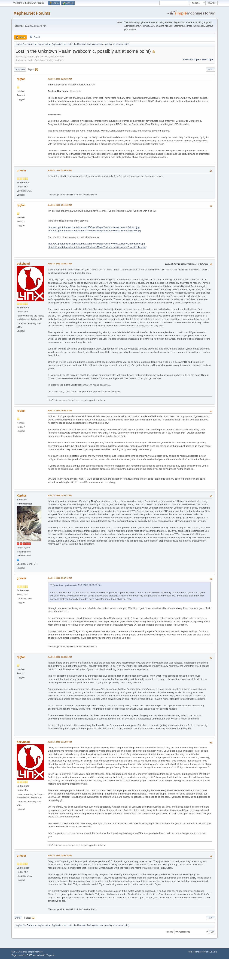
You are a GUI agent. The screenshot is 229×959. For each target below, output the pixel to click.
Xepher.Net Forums (32, 13)
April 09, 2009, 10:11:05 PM (60, 205)
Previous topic (191, 59)
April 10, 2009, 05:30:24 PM (60, 657)
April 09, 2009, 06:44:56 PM (60, 170)
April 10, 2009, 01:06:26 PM (60, 411)
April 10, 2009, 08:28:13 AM (60, 264)
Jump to (169, 931)
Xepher (21, 495)
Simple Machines (35, 952)
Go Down (20, 69)
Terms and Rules (201, 952)
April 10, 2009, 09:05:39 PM (60, 856)
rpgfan (21, 78)
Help (190, 952)
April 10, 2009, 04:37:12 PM (60, 578)
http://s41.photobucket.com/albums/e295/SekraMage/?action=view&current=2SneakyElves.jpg (97, 247)
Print (211, 69)
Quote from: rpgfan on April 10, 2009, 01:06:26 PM (77, 585)
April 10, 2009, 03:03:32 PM (60, 495)
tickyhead (23, 263)
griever (21, 170)
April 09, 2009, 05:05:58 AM (60, 79)
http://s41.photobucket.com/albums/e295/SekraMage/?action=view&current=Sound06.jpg (94, 230)
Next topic (207, 59)
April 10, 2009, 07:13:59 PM (60, 742)
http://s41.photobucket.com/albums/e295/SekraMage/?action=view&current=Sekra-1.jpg (93, 227)
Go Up (18, 918)
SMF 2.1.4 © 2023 (19, 952)
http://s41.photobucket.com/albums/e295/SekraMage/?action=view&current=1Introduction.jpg (96, 243)
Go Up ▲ (214, 952)
